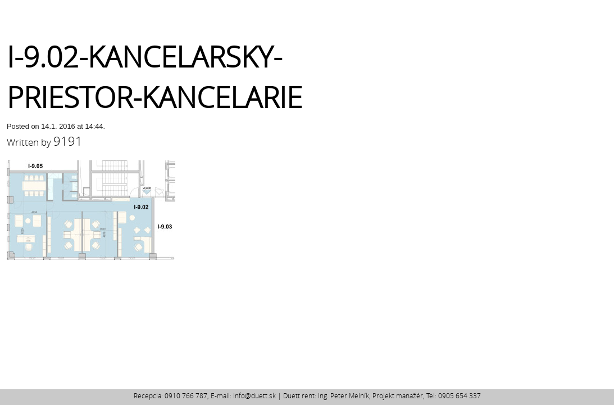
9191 (68, 141)
